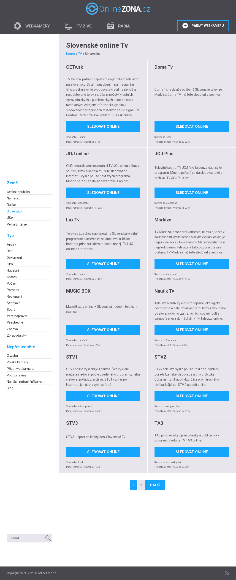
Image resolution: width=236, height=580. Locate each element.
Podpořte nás (16, 375)
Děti (9, 251)
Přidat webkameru (208, 25)
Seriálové (13, 303)
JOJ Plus (164, 153)
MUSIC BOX (78, 291)
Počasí (11, 283)
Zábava (12, 329)
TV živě (84, 26)
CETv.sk (74, 67)
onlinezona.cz (47, 573)
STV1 (72, 357)
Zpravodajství (17, 335)
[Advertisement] (29, 111)
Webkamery (37, 26)
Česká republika (18, 192)
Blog (10, 388)
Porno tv (13, 290)
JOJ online (77, 153)
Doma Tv (164, 67)
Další (155, 485)
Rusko (11, 205)
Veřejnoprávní (17, 316)
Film (10, 264)
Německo (13, 198)
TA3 (159, 423)
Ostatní (12, 277)
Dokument (14, 257)
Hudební (13, 270)
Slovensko (14, 211)
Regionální (14, 296)
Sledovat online (103, 126)
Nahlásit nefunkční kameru (26, 382)
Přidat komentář (74, 142)
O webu (12, 355)
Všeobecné (15, 322)
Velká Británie (17, 224)
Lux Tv (73, 220)
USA (10, 218)
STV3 (72, 423)
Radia (124, 26)
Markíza (163, 220)
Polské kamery (17, 362)
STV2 (160, 357)
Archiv (11, 244)
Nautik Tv (164, 291)
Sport (11, 309)
